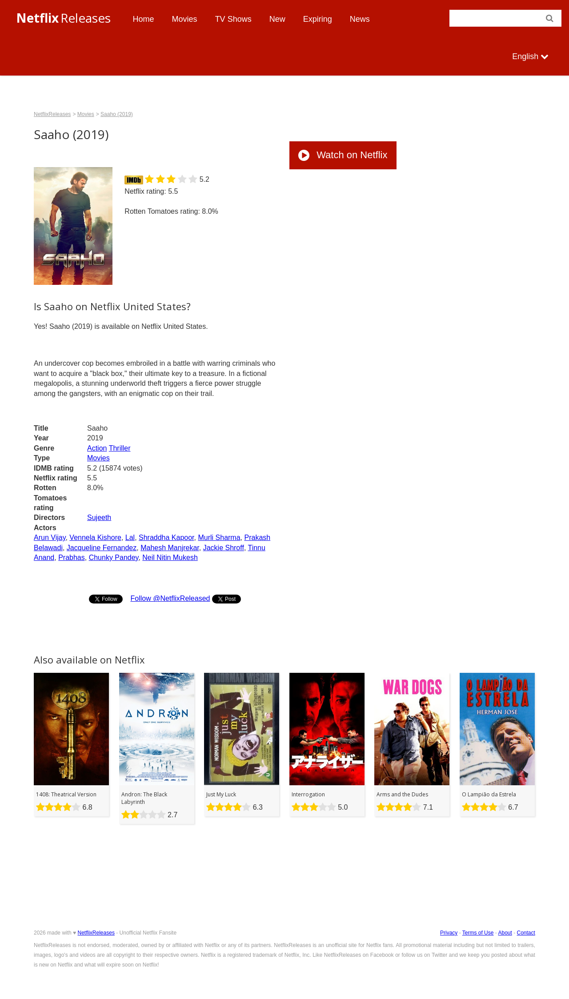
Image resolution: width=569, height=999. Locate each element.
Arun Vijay (49, 537)
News (360, 19)
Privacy (448, 933)
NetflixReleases (52, 114)
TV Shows (233, 19)
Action (97, 448)
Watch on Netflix (342, 154)
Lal (130, 537)
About (505, 933)
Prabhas (71, 557)
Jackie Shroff (223, 547)
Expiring (317, 19)
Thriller (120, 448)
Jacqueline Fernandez (101, 547)
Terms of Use (478, 933)
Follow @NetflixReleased (170, 598)
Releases (63, 17)
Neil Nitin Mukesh (169, 557)
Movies (184, 19)
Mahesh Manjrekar (169, 547)
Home (143, 19)
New (277, 19)
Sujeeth (99, 517)
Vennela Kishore (95, 537)
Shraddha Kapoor (166, 537)
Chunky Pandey (114, 557)
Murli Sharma (219, 537)
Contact (526, 933)
